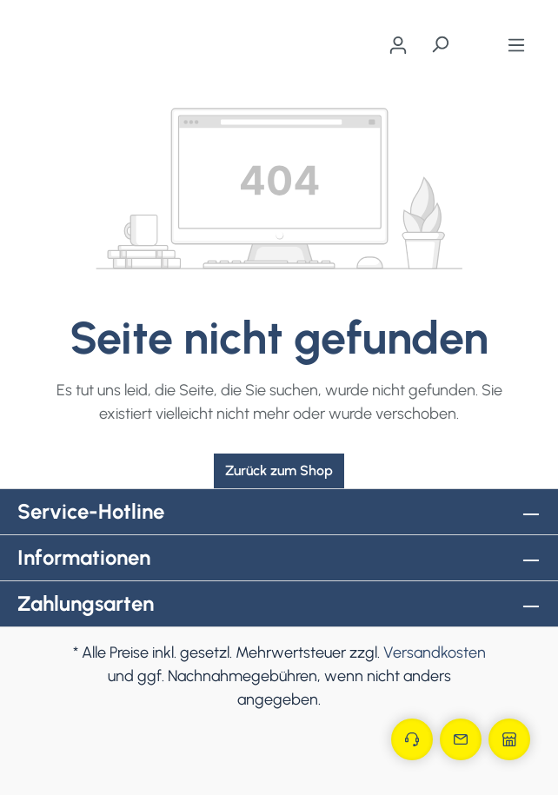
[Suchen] (440, 44)
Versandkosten (434, 652)
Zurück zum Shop (279, 470)
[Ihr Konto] (398, 45)
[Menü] (516, 45)
